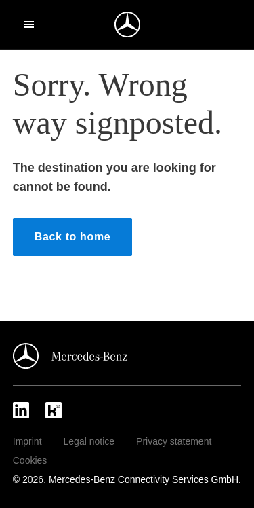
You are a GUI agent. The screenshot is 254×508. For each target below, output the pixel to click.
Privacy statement (173, 441)
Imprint (27, 441)
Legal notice (89, 441)
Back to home (73, 236)
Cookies (30, 460)
